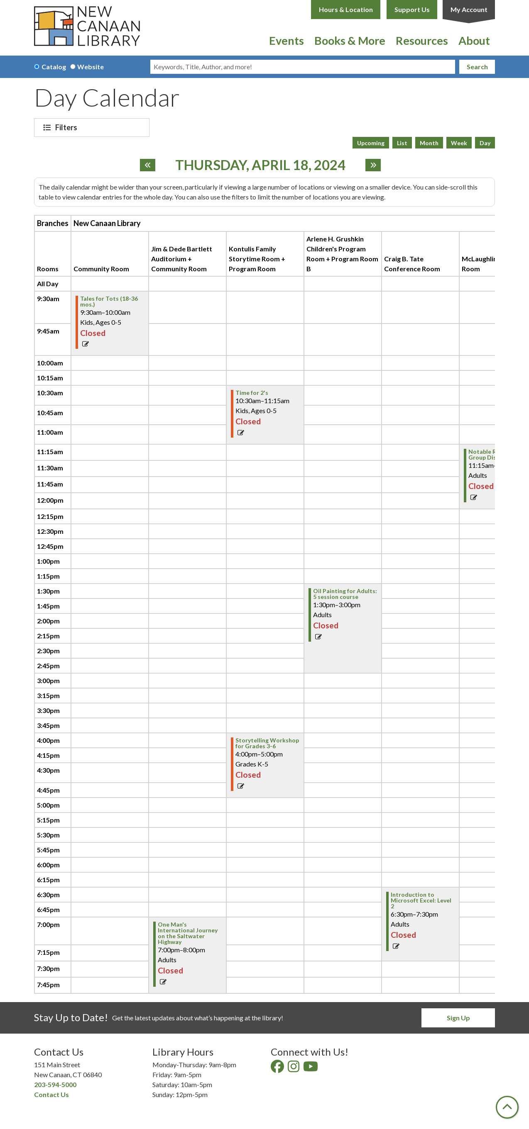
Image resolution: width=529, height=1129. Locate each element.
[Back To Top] (507, 1107)
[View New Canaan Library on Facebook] (278, 1069)
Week (459, 142)
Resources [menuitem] (422, 40)
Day (485, 142)
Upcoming (371, 142)
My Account (469, 9)
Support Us (412, 9)
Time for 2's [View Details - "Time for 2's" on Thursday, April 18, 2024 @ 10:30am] (251, 393)
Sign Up (458, 1018)
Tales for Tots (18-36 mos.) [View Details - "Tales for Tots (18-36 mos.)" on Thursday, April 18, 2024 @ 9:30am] (109, 301)
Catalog (54, 67)
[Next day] (373, 165)
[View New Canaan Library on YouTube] (311, 1069)
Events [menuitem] (286, 40)
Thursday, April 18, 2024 (260, 165)
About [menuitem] (474, 40)
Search (477, 67)
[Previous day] (147, 165)
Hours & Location (346, 9)
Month (429, 142)
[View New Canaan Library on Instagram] (294, 1069)
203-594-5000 (55, 1084)
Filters (67, 127)
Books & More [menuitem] (349, 40)
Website (90, 67)
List (402, 142)
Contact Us (51, 1094)
